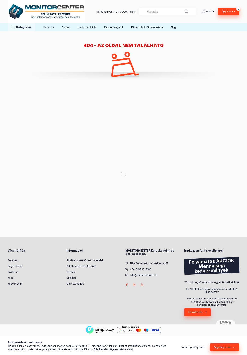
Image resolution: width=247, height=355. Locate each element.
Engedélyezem (222, 348)
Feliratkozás (195, 312)
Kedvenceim (15, 283)
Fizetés (71, 271)
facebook (126, 285)
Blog (173, 27)
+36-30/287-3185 (124, 11)
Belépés (12, 260)
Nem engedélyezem (193, 348)
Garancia (48, 27)
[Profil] (208, 11)
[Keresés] (186, 11)
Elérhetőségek (75, 283)
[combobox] (167, 11)
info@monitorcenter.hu (143, 275)
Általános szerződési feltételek (85, 260)
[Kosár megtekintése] (228, 11)
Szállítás (71, 277)
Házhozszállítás (87, 27)
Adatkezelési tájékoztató (81, 266)
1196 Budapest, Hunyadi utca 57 (149, 263)
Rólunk (66, 27)
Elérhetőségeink (114, 27)
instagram (134, 285)
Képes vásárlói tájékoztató (147, 27)
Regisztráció (15, 266)
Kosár (11, 277)
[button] (21, 27)
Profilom (13, 271)
